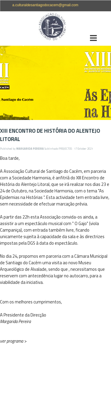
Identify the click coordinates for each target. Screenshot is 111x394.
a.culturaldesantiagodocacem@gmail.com (45, 5)
